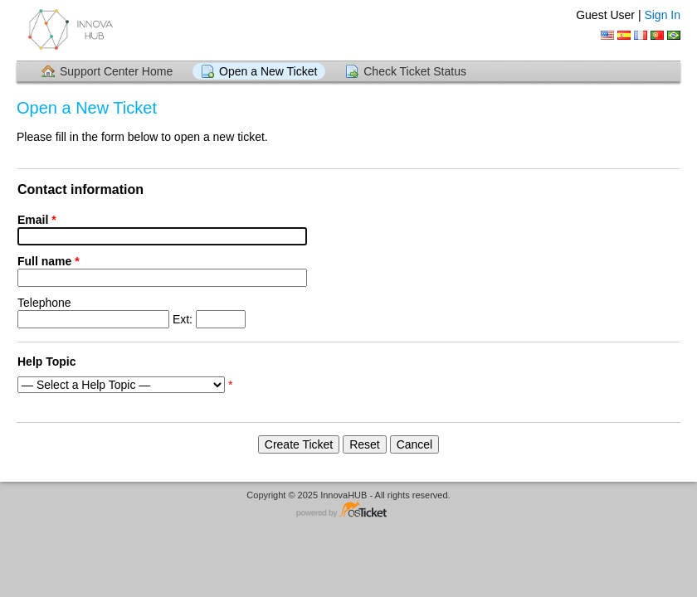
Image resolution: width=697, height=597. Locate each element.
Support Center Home (116, 71)
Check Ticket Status (414, 71)
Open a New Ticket (268, 71)
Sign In (662, 15)
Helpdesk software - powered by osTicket (348, 510)
